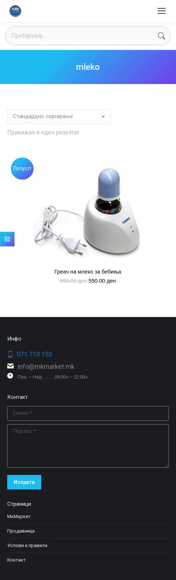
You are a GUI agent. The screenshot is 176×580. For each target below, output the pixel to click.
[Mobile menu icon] (161, 11)
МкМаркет (19, 516)
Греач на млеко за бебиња (88, 271)
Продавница (21, 531)
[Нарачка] (59, 116)
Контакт (16, 560)
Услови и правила (27, 545)
